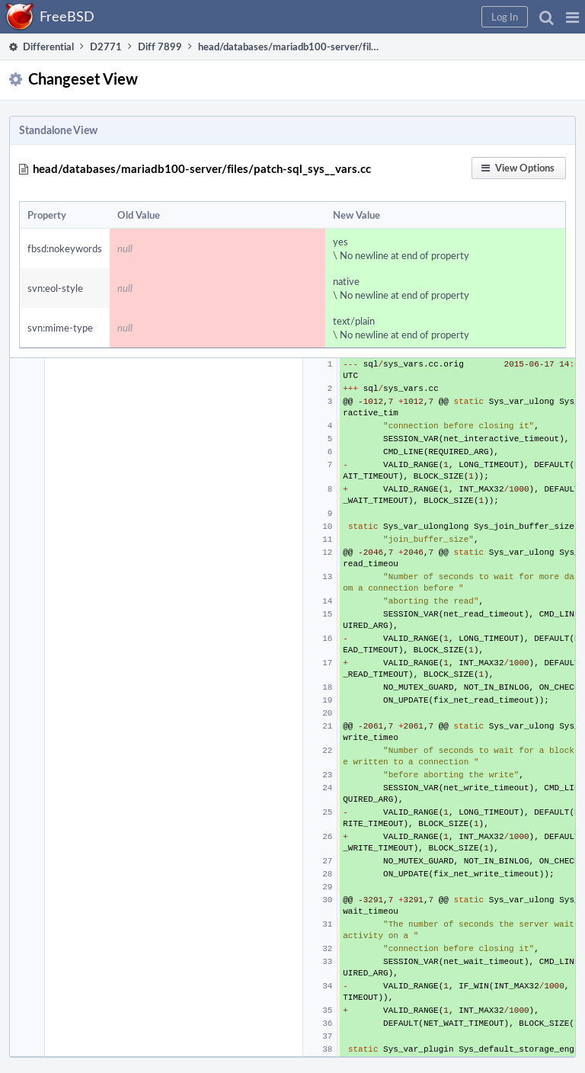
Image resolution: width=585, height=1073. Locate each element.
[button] (572, 17)
